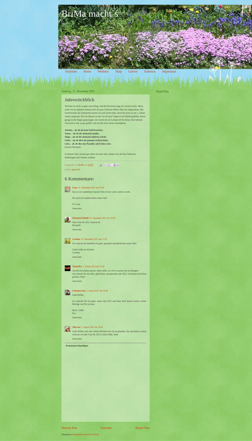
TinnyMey (77, 266)
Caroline (76, 239)
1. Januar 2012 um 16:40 (97, 291)
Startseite (71, 71)
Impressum (169, 71)
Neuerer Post (69, 427)
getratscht (76, 169)
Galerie (132, 71)
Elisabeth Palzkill (80, 218)
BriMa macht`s (89, 13)
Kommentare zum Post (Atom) (85, 434)
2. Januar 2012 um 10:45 (92, 327)
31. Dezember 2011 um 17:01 (94, 239)
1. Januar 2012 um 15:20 (93, 266)
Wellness (103, 71)
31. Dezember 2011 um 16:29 (91, 187)
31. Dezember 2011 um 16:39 (102, 218)
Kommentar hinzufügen (77, 346)
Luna (74, 187)
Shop (118, 71)
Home (87, 71)
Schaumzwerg (78, 291)
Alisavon (76, 327)
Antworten (77, 208)
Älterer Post (142, 427)
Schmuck (150, 71)
